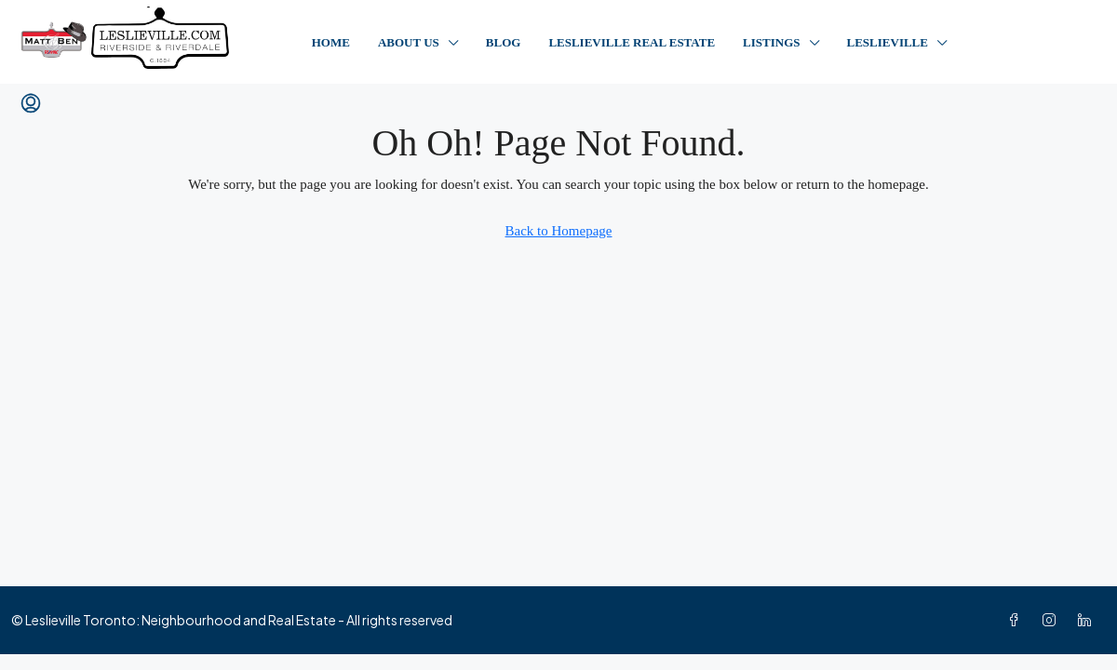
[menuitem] (30, 104)
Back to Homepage (558, 230)
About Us (408, 42)
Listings (771, 42)
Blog (503, 42)
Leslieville (887, 42)
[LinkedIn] (1088, 619)
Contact (1033, 42)
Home (331, 42)
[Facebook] (1017, 619)
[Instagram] (1053, 619)
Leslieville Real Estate (631, 42)
